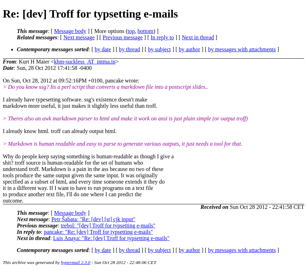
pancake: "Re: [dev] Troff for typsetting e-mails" (98, 232)
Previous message (123, 37)
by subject (159, 49)
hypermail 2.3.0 (75, 262)
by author (189, 49)
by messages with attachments (242, 49)
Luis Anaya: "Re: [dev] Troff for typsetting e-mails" (111, 238)
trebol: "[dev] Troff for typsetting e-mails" (108, 226)
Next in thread (198, 37)
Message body (70, 31)
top (131, 31)
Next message (79, 37)
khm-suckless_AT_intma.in (85, 62)
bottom (145, 31)
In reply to (162, 37)
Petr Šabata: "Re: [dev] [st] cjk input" (94, 219)
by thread (129, 49)
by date (103, 49)
